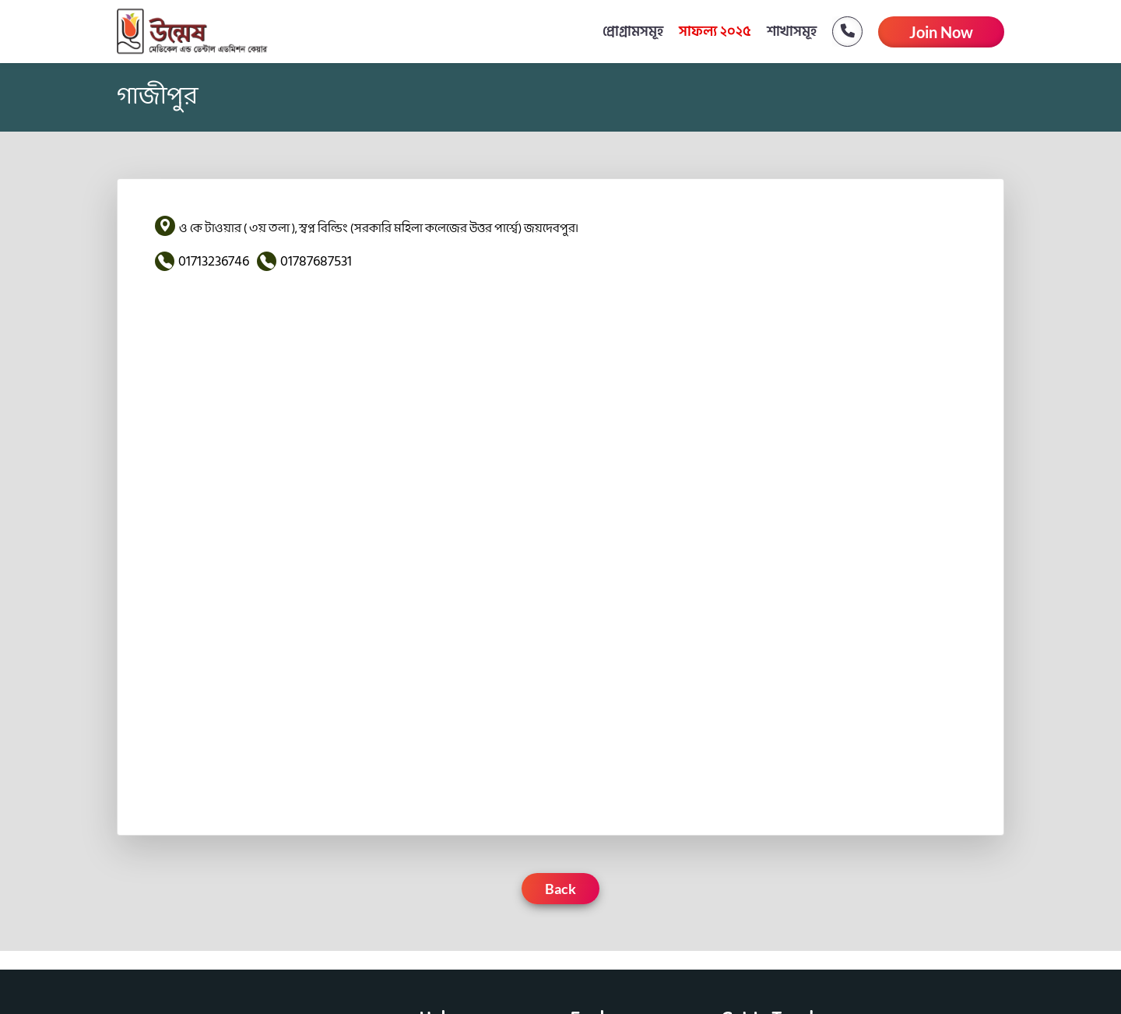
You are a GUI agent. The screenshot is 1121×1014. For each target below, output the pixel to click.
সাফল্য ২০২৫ (715, 31)
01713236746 (213, 261)
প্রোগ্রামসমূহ (633, 31)
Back (560, 888)
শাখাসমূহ (792, 31)
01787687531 (316, 261)
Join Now (941, 32)
